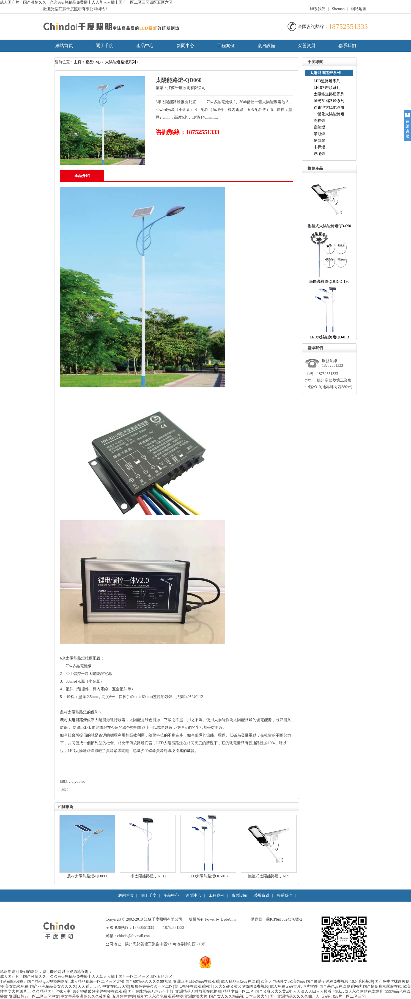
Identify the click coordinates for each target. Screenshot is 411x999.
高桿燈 (319, 121)
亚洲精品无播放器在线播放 (198, 991)
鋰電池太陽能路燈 (329, 107)
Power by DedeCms (220, 919)
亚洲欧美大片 (195, 996)
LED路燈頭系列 (327, 88)
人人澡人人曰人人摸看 (312, 991)
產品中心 (145, 45)
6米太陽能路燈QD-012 (147, 876)
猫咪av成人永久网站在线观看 (358, 991)
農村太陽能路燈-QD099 (87, 876)
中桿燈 (319, 147)
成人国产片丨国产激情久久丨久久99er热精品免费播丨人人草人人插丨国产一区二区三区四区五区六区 (86, 2)
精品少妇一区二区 (238, 991)
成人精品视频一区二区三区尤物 (97, 981)
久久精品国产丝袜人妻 (51, 991)
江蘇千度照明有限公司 (186, 88)
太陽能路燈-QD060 (179, 80)
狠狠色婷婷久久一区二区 (152, 986)
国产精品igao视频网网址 (47, 981)
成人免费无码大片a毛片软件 (294, 986)
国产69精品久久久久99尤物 (148, 981)
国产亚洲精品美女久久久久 (53, 986)
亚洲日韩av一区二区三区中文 (34, 996)
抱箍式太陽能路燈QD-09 (268, 876)
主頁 (77, 62)
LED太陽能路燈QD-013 (208, 876)
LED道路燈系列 (327, 81)
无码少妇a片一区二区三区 (343, 996)
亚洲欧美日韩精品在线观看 (196, 981)
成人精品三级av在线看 (240, 981)
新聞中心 (185, 45)
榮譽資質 (307, 45)
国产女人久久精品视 (226, 996)
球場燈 (319, 154)
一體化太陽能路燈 (329, 114)
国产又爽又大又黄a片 (273, 991)
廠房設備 (266, 45)
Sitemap (338, 9)
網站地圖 (358, 9)
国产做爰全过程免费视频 (327, 981)
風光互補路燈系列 (329, 101)
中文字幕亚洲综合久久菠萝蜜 (86, 996)
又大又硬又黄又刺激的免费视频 (241, 986)
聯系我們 (317, 9)
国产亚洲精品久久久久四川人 (295, 996)
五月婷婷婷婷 (123, 996)
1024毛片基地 (361, 981)
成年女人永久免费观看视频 (160, 996)
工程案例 (226, 45)
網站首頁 (64, 45)
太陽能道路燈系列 (120, 62)
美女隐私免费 (16, 986)
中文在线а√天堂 (115, 986)
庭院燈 (319, 127)
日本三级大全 (256, 996)
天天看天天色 (89, 986)
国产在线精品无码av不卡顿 (151, 991)
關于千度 (104, 45)
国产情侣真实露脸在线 (382, 986)
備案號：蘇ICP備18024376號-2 (276, 919)
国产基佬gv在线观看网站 (340, 986)
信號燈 (319, 140)
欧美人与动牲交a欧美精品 (283, 981)
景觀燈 (319, 134)
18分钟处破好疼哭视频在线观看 (99, 991)
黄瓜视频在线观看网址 (193, 986)
